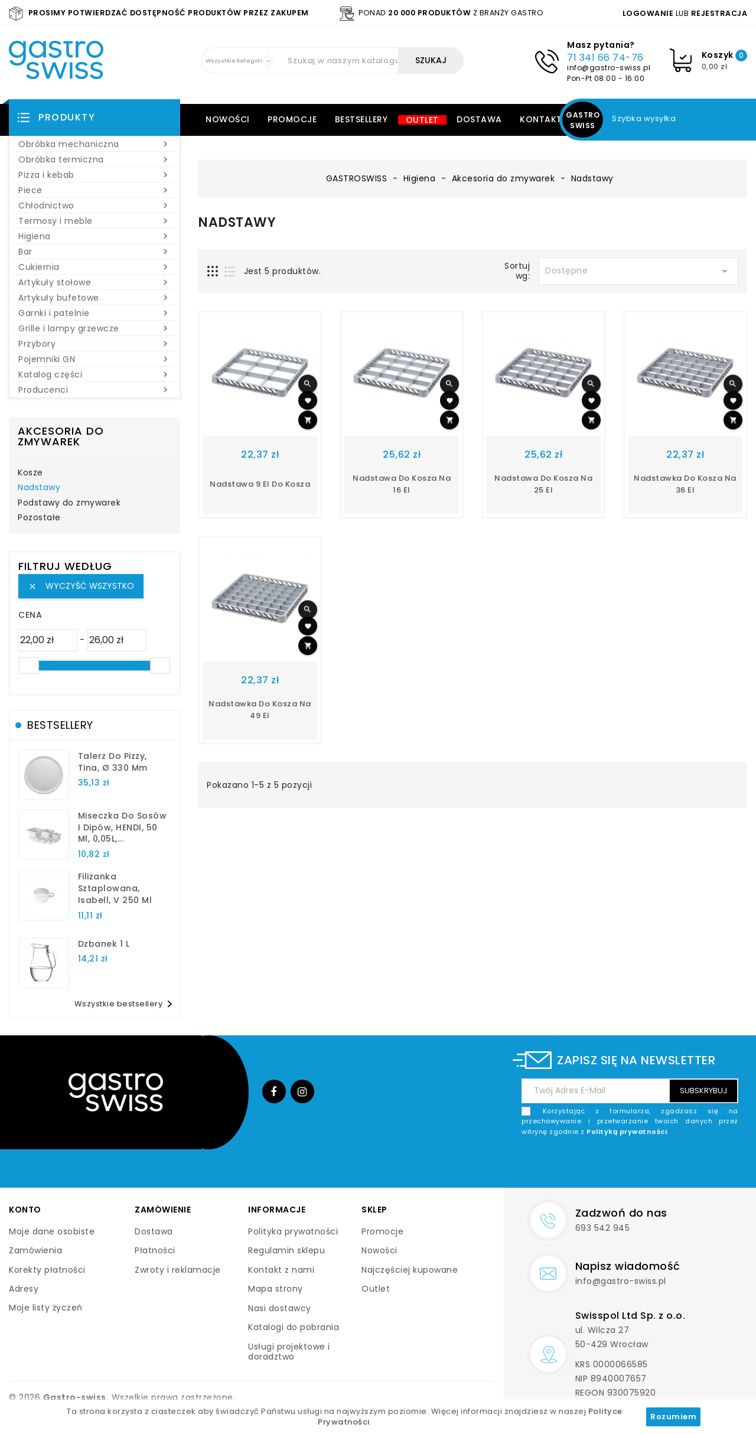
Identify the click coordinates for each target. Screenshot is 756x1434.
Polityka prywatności (293, 1231)
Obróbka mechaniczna (94, 144)
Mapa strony (275, 1289)
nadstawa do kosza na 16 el (402, 484)
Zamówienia (35, 1250)
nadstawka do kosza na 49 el (259, 709)
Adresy (23, 1289)
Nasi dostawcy (279, 1308)
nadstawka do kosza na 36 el (685, 484)
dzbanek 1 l (104, 944)
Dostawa (479, 119)
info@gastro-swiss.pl (608, 68)
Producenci (94, 390)
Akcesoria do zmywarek (61, 436)
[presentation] (648, 1165)
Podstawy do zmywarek (69, 503)
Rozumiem (673, 1416)
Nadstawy (39, 488)
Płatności (155, 1250)
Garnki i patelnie (94, 313)
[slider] (29, 665)
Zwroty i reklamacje (178, 1270)
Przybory (94, 344)
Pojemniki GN (94, 359)
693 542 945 (602, 1228)
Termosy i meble (94, 221)
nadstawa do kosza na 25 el (543, 484)
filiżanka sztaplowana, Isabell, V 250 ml (115, 888)
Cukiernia (94, 267)
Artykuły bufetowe (94, 298)
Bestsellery (361, 119)
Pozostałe (39, 518)
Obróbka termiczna (94, 159)
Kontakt (541, 119)
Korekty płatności (47, 1270)
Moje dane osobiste (51, 1231)
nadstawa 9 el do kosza (260, 484)
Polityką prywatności (626, 1131)
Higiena (94, 236)
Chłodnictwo (94, 205)
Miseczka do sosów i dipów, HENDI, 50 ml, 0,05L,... (122, 827)
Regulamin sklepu (286, 1250)
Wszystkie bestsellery (125, 1004)
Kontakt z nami (281, 1270)
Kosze (30, 473)
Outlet (422, 120)
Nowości (228, 119)
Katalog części (94, 374)
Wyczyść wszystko (81, 586)
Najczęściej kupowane (409, 1270)
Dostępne (638, 271)
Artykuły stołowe (94, 282)
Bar (94, 252)
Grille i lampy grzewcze (94, 328)
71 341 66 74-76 (605, 57)
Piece (94, 190)
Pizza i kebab (94, 175)
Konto (25, 1209)
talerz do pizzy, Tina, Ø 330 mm (113, 762)
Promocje (292, 119)
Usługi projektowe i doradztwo (289, 1352)
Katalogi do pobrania (293, 1327)
